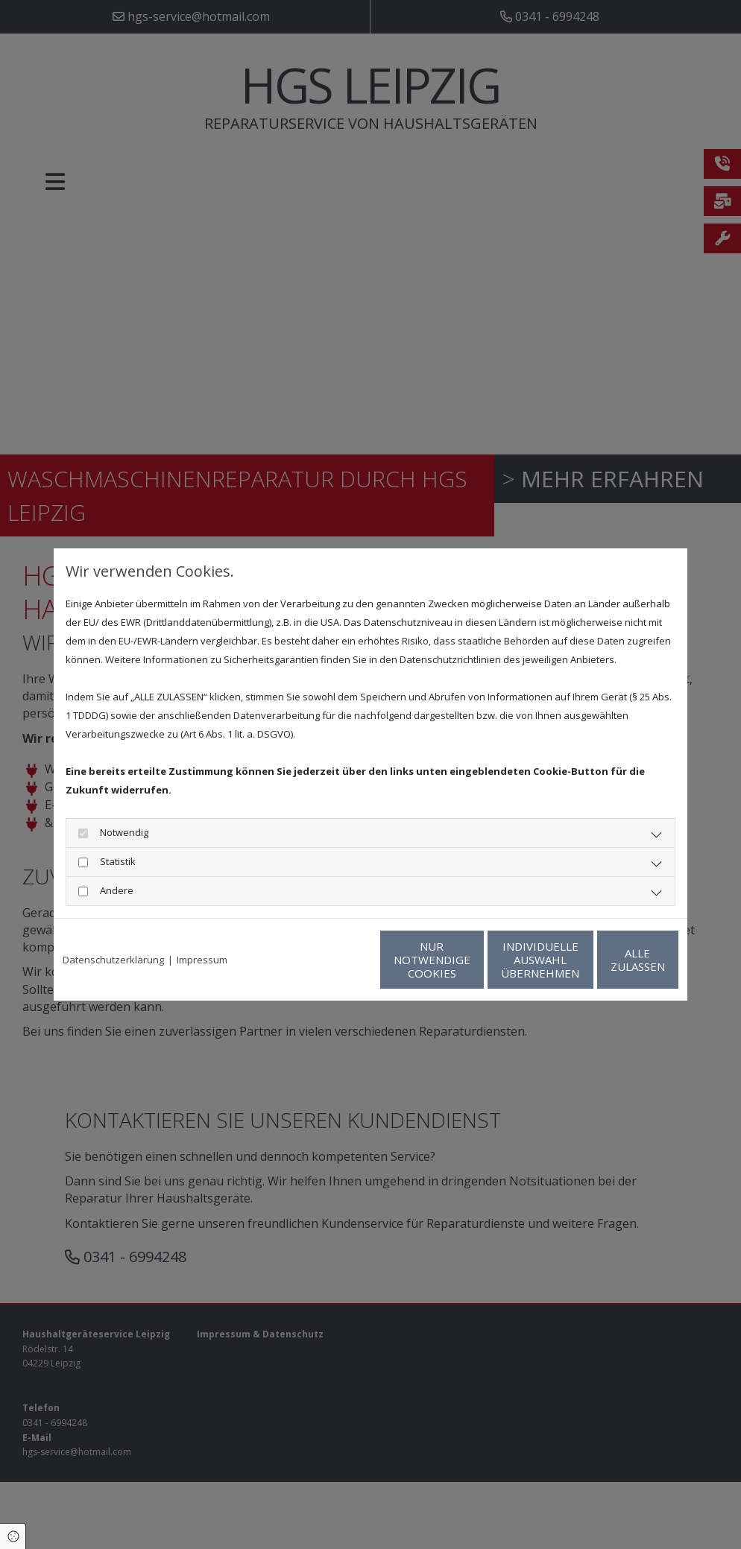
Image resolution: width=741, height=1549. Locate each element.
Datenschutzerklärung (113, 959)
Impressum (202, 959)
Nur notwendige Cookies (326, 959)
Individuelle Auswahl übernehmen (468, 960)
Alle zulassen (609, 959)
